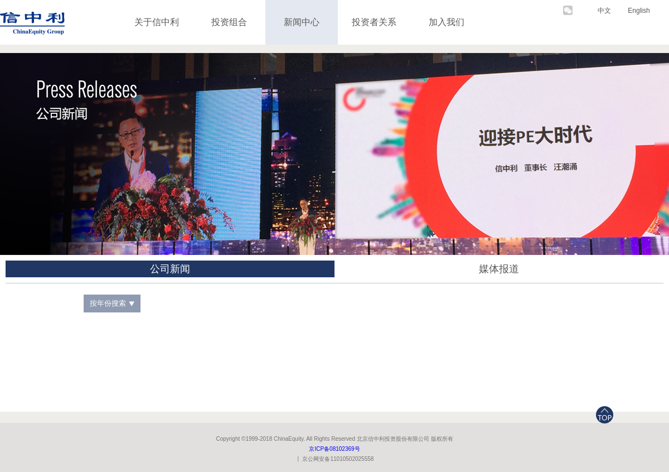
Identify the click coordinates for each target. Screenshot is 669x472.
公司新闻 (170, 268)
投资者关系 (374, 22)
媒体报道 (499, 268)
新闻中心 (301, 22)
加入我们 (446, 22)
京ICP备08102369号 (334, 449)
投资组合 (229, 22)
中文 (604, 11)
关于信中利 (156, 22)
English (638, 11)
